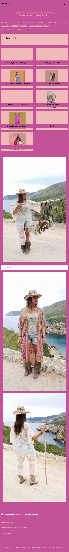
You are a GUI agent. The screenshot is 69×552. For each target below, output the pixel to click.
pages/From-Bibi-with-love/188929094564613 (19, 514)
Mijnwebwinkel (60, 547)
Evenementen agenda (38, 26)
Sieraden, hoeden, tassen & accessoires (48, 22)
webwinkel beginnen (41, 547)
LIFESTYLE (5, 26)
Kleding (11, 22)
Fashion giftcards (19, 26)
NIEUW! (3, 22)
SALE (19, 22)
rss (33, 547)
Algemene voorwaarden (11, 29)
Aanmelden (8, 533)
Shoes (25, 22)
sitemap (28, 547)
